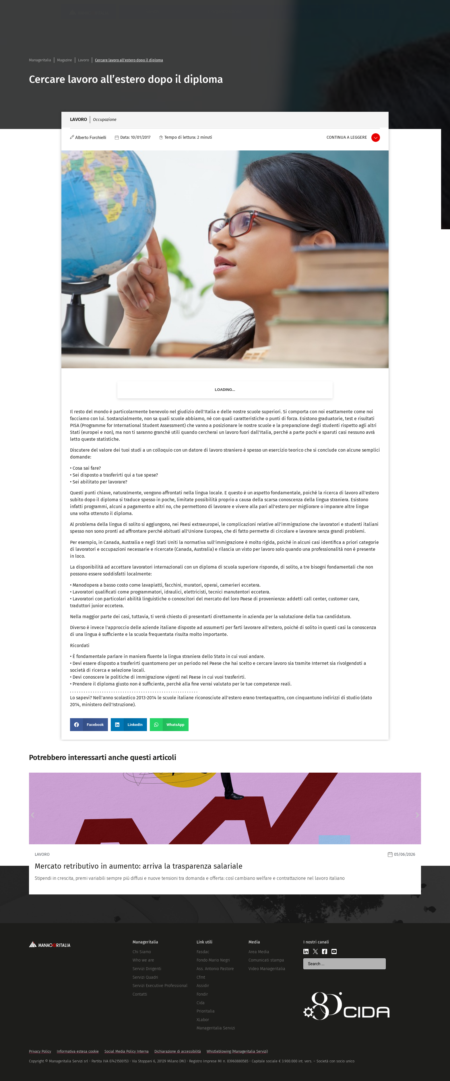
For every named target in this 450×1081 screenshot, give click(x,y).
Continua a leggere (347, 137)
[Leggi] (225, 833)
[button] (89, 724)
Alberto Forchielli (90, 137)
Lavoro (83, 60)
